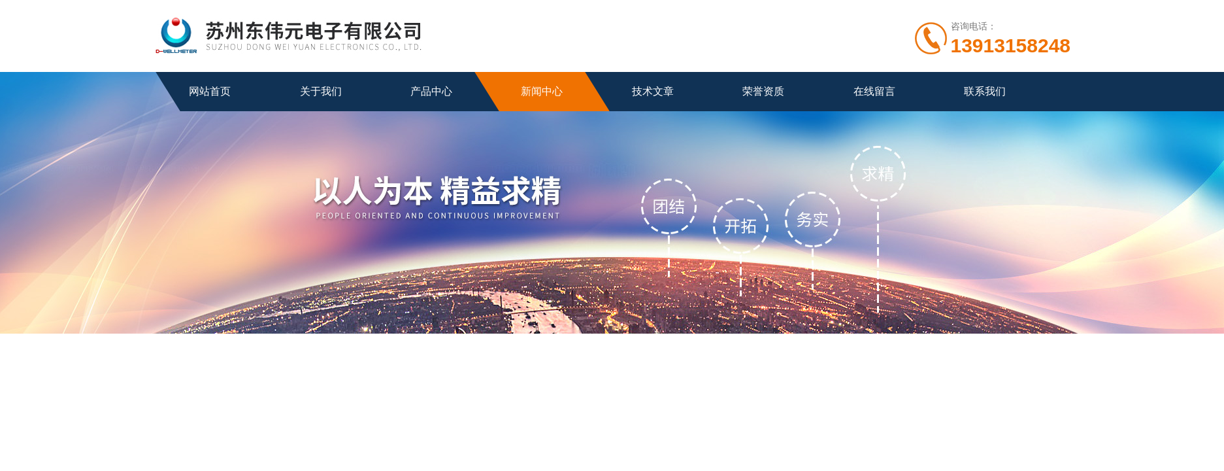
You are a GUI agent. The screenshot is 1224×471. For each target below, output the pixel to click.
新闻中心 (542, 91)
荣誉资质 (763, 91)
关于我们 (321, 91)
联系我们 (985, 91)
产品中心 (431, 91)
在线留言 (874, 91)
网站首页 (210, 91)
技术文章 (653, 91)
